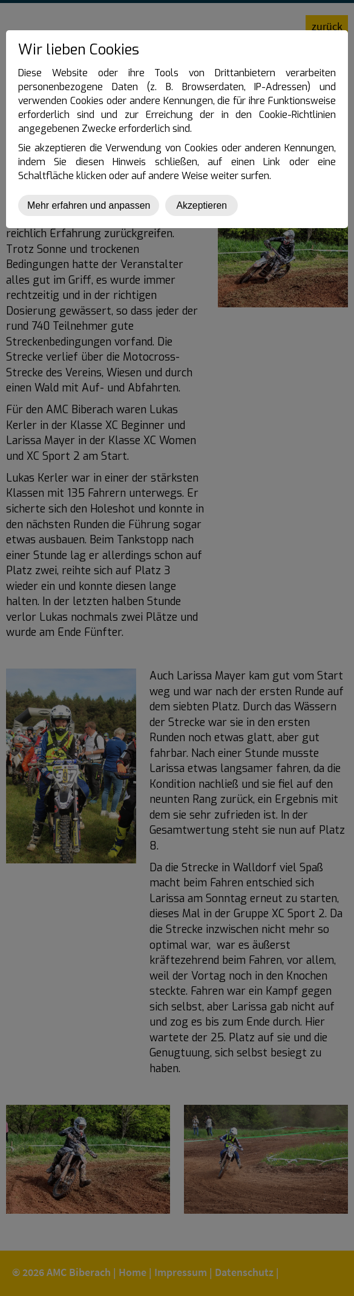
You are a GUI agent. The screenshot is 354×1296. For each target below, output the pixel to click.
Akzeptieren (201, 205)
